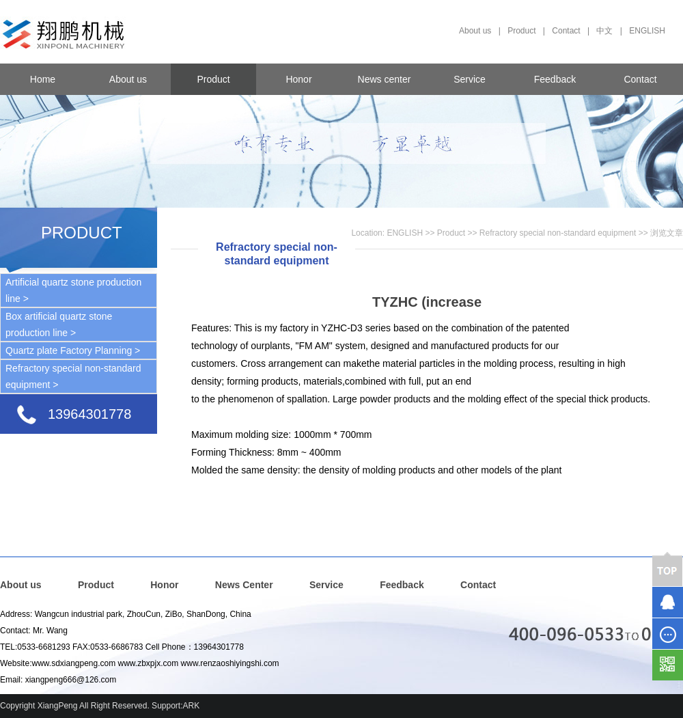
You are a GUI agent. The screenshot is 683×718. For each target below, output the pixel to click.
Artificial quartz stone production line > (73, 290)
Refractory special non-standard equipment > (73, 376)
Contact (566, 31)
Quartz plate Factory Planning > (72, 350)
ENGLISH (647, 31)
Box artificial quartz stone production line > (58, 324)
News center (384, 79)
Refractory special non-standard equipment (557, 233)
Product (521, 31)
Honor (298, 79)
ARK (191, 705)
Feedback (555, 79)
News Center (244, 584)
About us (475, 31)
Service (470, 79)
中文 (604, 31)
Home (42, 79)
